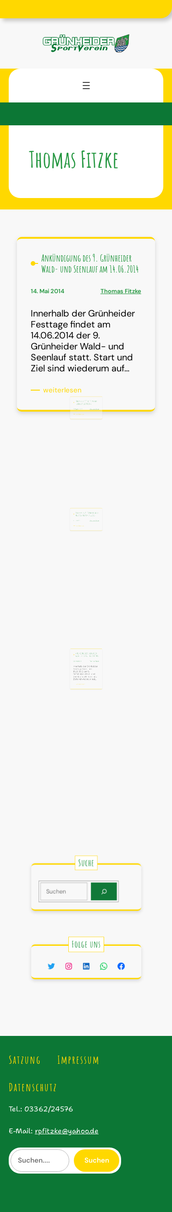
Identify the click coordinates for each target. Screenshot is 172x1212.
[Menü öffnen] (86, 85)
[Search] (100, 891)
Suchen (96, 1160)
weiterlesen (64, 390)
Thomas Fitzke (120, 291)
